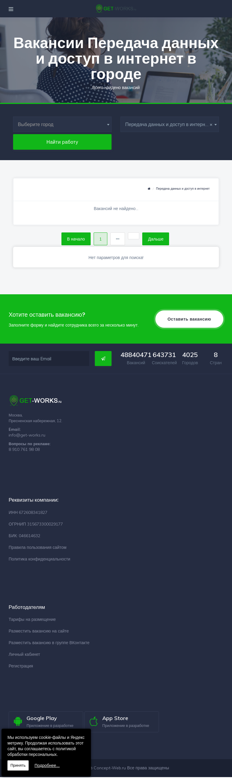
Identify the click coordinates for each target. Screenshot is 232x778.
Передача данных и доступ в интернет (183, 189)
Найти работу (62, 142)
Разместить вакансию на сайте (39, 632)
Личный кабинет (24, 655)
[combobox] (62, 124)
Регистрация (21, 667)
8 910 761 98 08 (24, 450)
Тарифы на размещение (32, 620)
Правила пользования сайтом (37, 548)
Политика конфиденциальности (39, 559)
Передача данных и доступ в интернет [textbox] (169, 124)
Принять (18, 765)
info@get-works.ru (27, 436)
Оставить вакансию (189, 320)
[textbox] (62, 124)
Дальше (158, 239)
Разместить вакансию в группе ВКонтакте (49, 643)
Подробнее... (47, 765)
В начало (74, 239)
